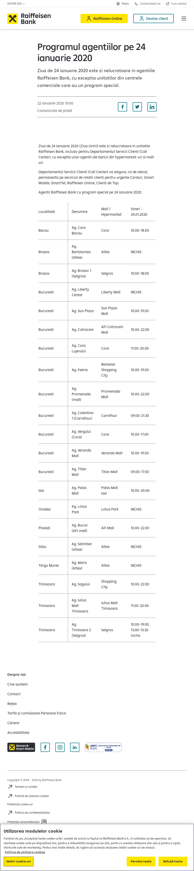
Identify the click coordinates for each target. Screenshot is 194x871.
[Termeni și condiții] (22, 787)
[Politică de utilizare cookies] (28, 796)
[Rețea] (12, 703)
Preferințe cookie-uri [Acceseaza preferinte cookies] (20, 804)
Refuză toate (172, 861)
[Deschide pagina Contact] (147, 3)
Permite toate (141, 861)
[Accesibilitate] (18, 732)
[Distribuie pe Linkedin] (152, 106)
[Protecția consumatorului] (27, 822)
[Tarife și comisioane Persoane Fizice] (36, 713)
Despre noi (16, 3)
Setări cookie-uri (18, 861)
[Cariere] (13, 723)
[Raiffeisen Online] (104, 18)
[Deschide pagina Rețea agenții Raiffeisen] (122, 3)
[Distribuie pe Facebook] (122, 106)
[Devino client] (153, 18)
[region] (97, 847)
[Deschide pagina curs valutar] (176, 3)
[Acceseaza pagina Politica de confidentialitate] (28, 813)
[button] (184, 18)
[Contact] (14, 694)
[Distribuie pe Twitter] (137, 106)
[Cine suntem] (17, 684)
